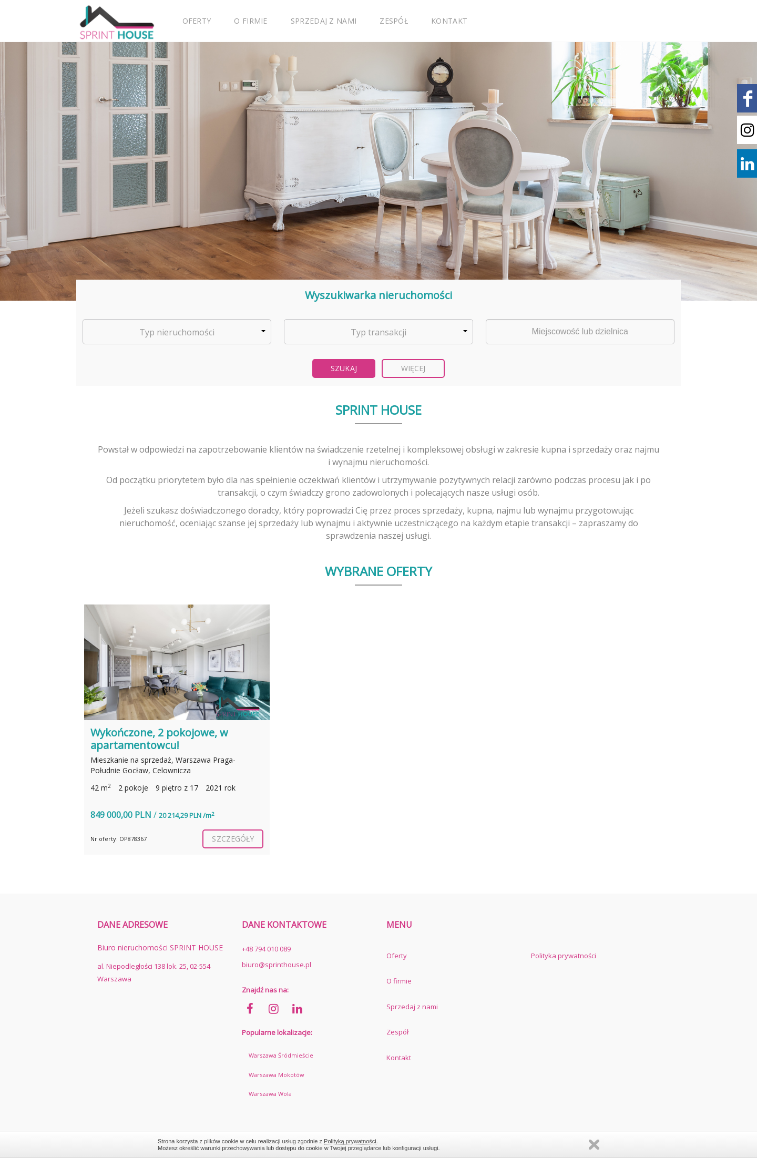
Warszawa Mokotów (276, 1075)
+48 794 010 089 (266, 949)
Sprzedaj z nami (324, 21)
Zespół (394, 21)
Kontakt (449, 21)
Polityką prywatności (350, 1141)
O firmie (250, 21)
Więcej (413, 368)
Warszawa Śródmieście (281, 1055)
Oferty (196, 21)
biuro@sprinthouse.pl (276, 964)
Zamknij (594, 1145)
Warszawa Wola (270, 1094)
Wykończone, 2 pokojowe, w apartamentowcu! (159, 738)
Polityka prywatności (563, 955)
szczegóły (233, 839)
